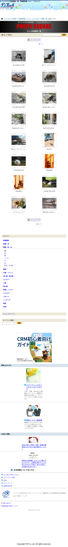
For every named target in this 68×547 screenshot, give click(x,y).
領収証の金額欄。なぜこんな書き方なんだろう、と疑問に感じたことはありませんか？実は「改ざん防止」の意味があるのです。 (34, 464)
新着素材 (6, 240)
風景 (4, 269)
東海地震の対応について (10, 506)
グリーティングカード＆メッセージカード (34, 387)
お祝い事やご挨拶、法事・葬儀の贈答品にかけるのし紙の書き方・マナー (34, 447)
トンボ (6, 258)
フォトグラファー (9, 314)
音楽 (4, 307)
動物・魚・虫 (7, 247)
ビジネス (6, 279)
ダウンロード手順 (9, 477)
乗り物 (5, 286)
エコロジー (6, 293)
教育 (4, 303)
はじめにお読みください (11, 474)
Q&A (5, 480)
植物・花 (6, 244)
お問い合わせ (6, 503)
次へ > (41, 44)
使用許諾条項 (8, 486)
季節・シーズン (8, 290)
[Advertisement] (34, 13)
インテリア (6, 300)
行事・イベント (8, 273)
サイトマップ (8, 483)
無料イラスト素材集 (34, 420)
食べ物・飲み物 (8, 276)
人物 (4, 283)
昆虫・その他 (8, 265)
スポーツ (6, 296)
